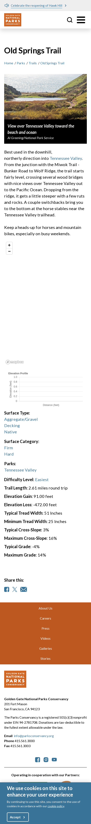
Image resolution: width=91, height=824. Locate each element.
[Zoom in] (9, 245)
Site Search (69, 20)
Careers (45, 618)
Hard (9, 453)
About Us (45, 608)
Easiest (42, 479)
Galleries (45, 648)
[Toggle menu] (81, 20)
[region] (45, 303)
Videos (45, 638)
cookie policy (56, 806)
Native (10, 431)
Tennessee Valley (66, 158)
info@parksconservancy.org (34, 736)
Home (8, 63)
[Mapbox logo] (14, 362)
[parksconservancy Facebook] (37, 759)
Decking (12, 425)
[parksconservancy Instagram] (45, 759)
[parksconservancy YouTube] (54, 759)
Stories (45, 658)
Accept (15, 817)
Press (45, 628)
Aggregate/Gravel (21, 419)
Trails (33, 63)
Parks (21, 63)
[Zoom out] (9, 251)
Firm (8, 447)
